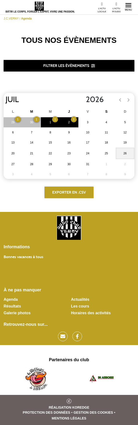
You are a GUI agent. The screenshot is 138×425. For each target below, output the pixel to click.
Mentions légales (69, 418)
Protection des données (46, 412)
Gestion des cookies (93, 412)
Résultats (12, 306)
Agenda (11, 299)
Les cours (80, 306)
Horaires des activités (91, 313)
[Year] (81, 100)
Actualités (80, 299)
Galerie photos (17, 313)
